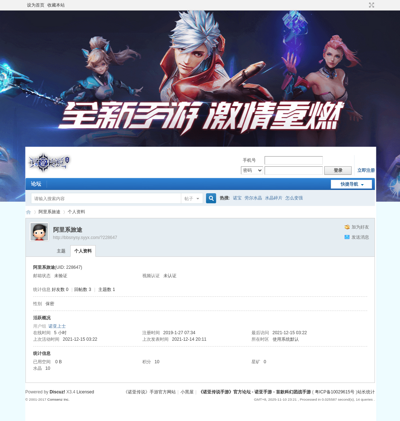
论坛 (36, 184)
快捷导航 (349, 184)
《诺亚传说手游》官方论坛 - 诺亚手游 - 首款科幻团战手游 (28, 212)
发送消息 (360, 237)
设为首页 (35, 5)
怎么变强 (294, 198)
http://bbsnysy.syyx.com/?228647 (85, 237)
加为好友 (360, 227)
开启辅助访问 (365, 5)
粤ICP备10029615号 (335, 391)
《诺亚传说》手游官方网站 (149, 391)
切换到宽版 (371, 5)
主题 (61, 251)
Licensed (85, 391)
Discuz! (57, 391)
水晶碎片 (273, 198)
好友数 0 (60, 289)
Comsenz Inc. (58, 399)
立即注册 (366, 170)
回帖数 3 (82, 289)
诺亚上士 (57, 326)
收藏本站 (56, 5)
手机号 (249, 160)
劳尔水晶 (253, 198)
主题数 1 (106, 289)
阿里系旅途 (49, 211)
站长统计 (366, 391)
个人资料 (83, 251)
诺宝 (237, 198)
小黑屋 (187, 391)
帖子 (189, 198)
